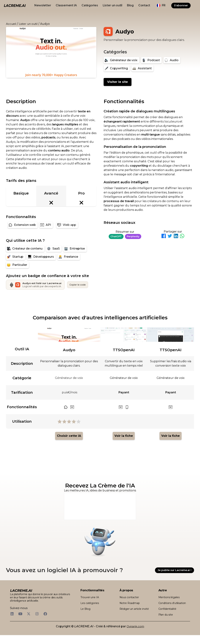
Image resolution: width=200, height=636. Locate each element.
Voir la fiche (123, 436)
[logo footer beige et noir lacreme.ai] (21, 591)
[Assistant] (142, 68)
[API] (46, 225)
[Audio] (171, 60)
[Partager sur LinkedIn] (176, 236)
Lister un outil (112, 5)
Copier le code (77, 284)
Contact (144, 5)
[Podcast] (151, 60)
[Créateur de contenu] (25, 249)
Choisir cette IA (69, 436)
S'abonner (181, 5)
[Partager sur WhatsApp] (182, 236)
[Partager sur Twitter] (170, 236)
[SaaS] (53, 249)
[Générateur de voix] (121, 60)
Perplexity (133, 236)
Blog (130, 5)
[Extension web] (23, 225)
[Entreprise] (75, 249)
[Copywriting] (117, 68)
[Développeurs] (41, 257)
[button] (161, 5)
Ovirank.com (135, 627)
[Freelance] (69, 257)
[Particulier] (17, 265)
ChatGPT (116, 236)
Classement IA (66, 5)
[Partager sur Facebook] (163, 236)
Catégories (90, 5)
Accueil (11, 24)
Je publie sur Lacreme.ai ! (174, 570)
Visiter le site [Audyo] (117, 82)
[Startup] (15, 257)
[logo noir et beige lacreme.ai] (15, 5)
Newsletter (42, 5)
